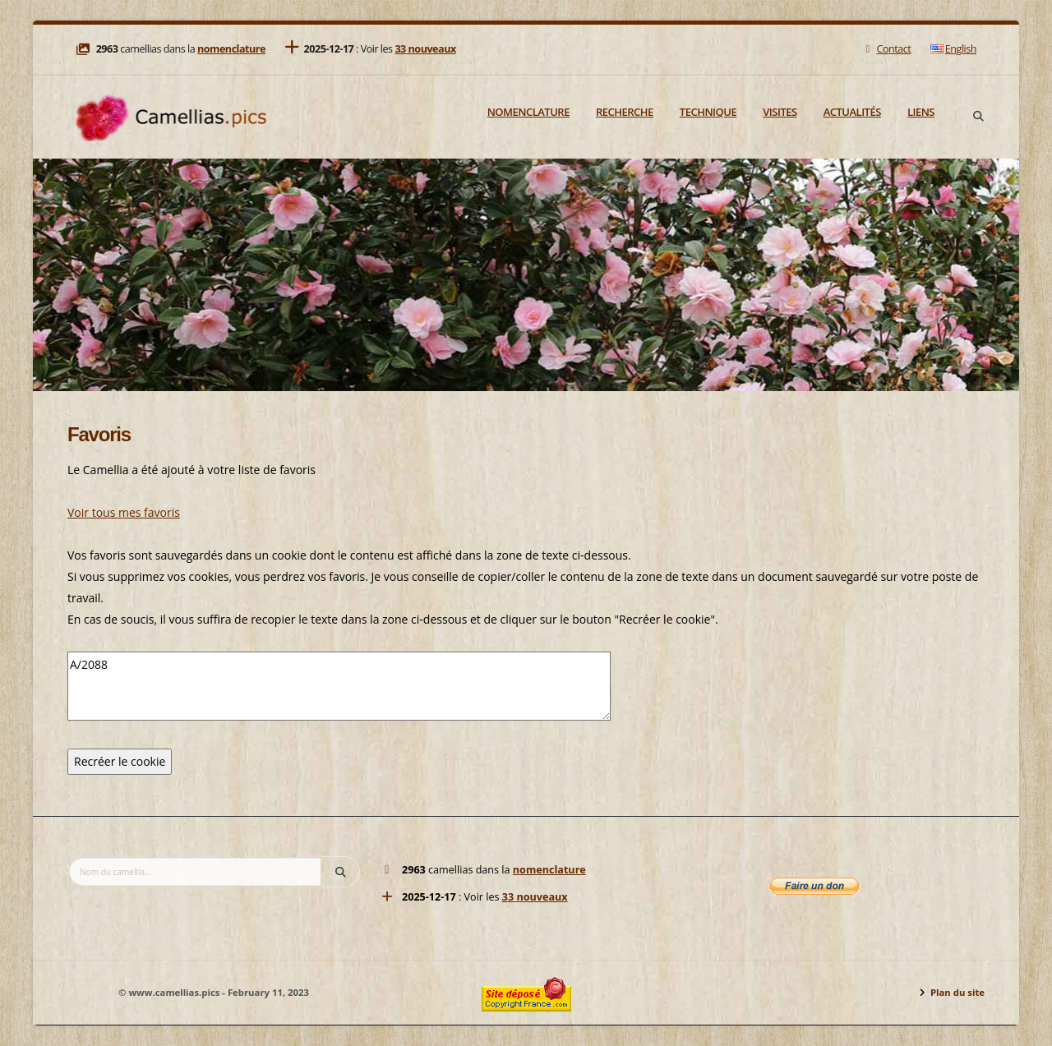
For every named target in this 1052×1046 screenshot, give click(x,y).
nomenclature (231, 49)
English (953, 49)
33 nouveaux (424, 49)
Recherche (624, 111)
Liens (920, 111)
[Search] (978, 116)
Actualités (852, 111)
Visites (779, 111)
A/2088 (339, 686)
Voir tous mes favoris (123, 512)
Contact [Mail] (886, 49)
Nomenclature (528, 111)
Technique (708, 111)
